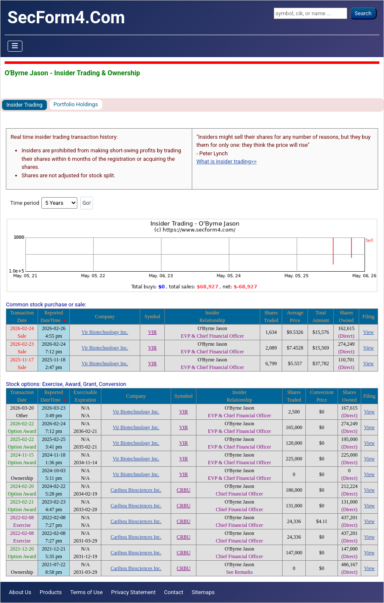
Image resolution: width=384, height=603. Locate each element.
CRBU (184, 490)
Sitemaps (203, 592)
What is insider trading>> (226, 161)
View (368, 332)
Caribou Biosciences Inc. (136, 490)
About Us (20, 592)
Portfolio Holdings (76, 104)
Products (51, 592)
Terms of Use (86, 592)
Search (363, 13)
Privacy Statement (133, 592)
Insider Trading (24, 105)
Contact (173, 592)
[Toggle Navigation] (15, 46)
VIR (152, 332)
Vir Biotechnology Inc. (105, 332)
